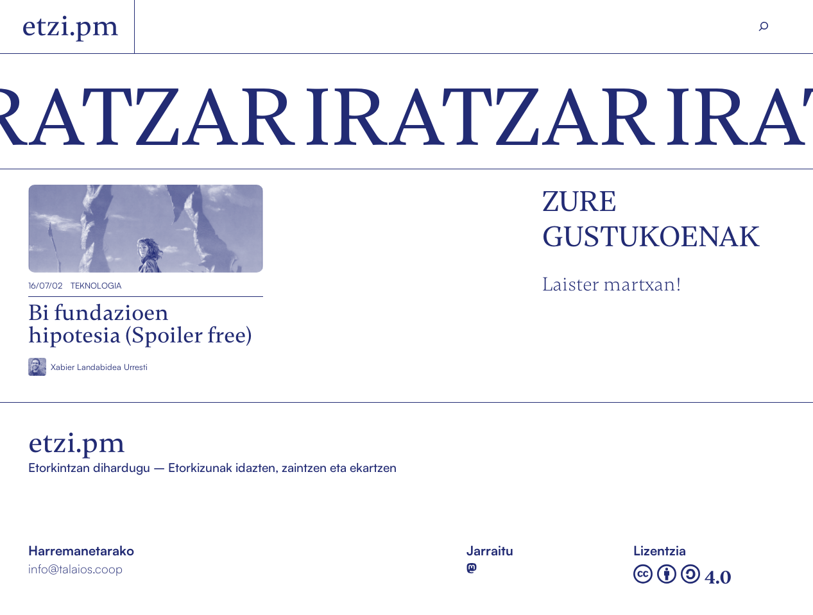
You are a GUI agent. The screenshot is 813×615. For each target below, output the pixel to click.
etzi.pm (70, 26)
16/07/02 (45, 285)
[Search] (763, 27)
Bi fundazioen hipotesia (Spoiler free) (135, 229)
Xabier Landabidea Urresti (99, 367)
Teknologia (96, 285)
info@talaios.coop (75, 569)
